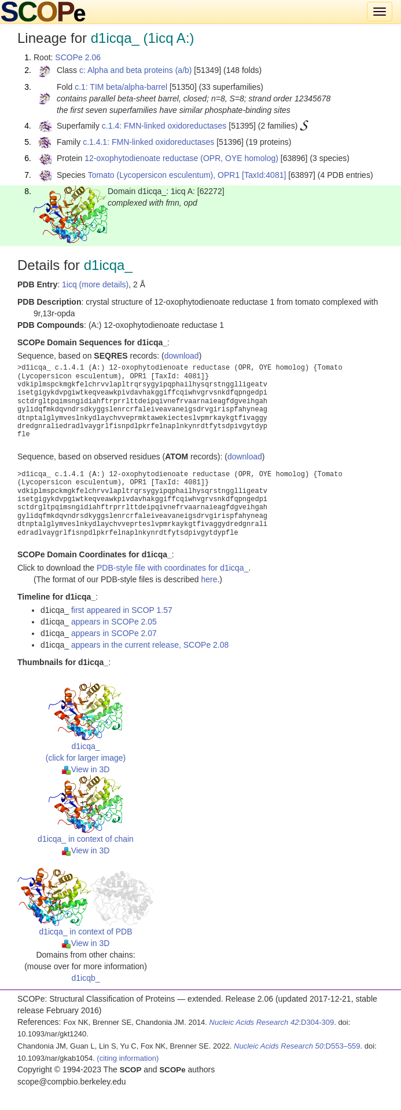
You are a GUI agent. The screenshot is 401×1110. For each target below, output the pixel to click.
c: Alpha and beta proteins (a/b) (135, 70)
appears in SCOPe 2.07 (114, 633)
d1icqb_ (85, 978)
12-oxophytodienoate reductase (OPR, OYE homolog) (181, 158)
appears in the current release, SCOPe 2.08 (150, 644)
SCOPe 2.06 (78, 57)
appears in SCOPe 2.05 (114, 621)
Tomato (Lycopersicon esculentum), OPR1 (164, 175)
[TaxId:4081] (264, 175)
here (209, 579)
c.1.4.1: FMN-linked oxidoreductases (148, 142)
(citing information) (128, 1058)
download (181, 355)
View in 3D (86, 769)
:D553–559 (297, 1046)
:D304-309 (271, 1022)
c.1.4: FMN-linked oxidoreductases (164, 125)
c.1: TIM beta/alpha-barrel (121, 87)
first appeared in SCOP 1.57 (121, 610)
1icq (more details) (95, 284)
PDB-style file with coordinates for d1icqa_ (172, 567)
